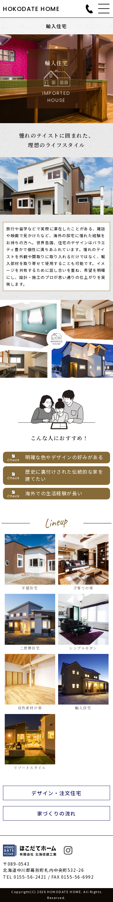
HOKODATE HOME (31, 9)
